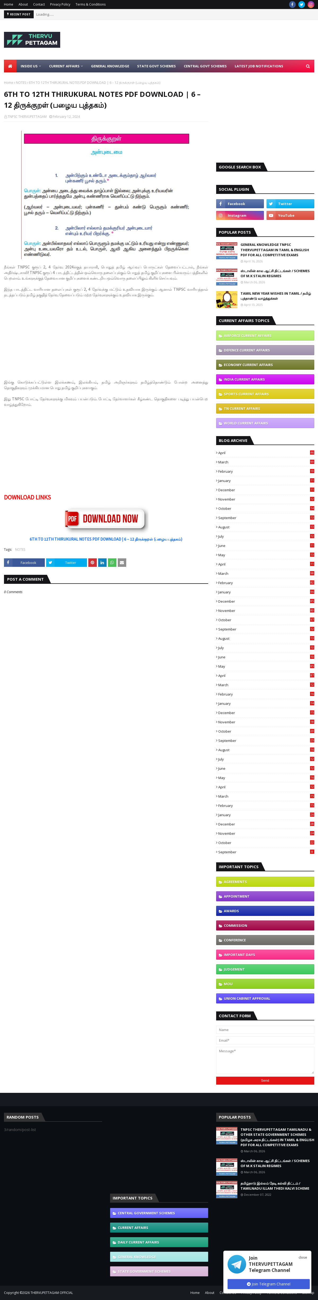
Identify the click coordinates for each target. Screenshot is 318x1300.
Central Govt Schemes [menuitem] (205, 66)
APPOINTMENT (237, 896)
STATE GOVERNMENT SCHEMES (144, 1271)
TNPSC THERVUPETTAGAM (27, 116)
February (266, 471)
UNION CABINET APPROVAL (247, 998)
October (266, 508)
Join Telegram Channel (268, 1283)
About (23, 4)
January (266, 480)
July (266, 536)
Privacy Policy (60, 4)
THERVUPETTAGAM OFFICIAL (52, 1292)
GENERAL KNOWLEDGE (137, 1256)
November (266, 499)
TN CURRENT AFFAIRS (242, 408)
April (266, 452)
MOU (228, 983)
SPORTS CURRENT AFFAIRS (246, 394)
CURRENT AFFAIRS (133, 1227)
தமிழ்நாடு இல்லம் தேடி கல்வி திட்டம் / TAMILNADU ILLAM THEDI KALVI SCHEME (275, 1186)
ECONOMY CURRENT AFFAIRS (248, 364)
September (266, 517)
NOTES (21, 82)
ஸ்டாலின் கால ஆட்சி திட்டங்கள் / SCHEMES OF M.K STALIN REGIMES (275, 273)
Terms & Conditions (91, 4)
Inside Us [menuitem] (29, 66)
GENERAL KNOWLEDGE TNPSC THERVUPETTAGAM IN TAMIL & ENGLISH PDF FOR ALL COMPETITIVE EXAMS (275, 249)
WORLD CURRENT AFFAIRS (246, 423)
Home (8, 4)
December (266, 490)
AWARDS (231, 910)
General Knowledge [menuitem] (110, 66)
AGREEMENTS (235, 881)
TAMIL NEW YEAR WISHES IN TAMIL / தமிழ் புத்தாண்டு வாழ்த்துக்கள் (276, 296)
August (266, 527)
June (266, 545)
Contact (39, 4)
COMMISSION (235, 925)
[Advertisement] (217, 40)
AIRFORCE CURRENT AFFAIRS (248, 335)
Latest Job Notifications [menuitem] (259, 66)
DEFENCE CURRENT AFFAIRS (247, 350)
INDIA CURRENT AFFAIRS (244, 379)
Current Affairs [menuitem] (64, 66)
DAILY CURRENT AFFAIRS (138, 1242)
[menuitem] (10, 66)
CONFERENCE (235, 940)
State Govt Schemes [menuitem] (156, 66)
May (266, 555)
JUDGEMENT (234, 969)
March (266, 462)
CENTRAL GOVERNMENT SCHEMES (146, 1213)
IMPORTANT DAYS (239, 954)
